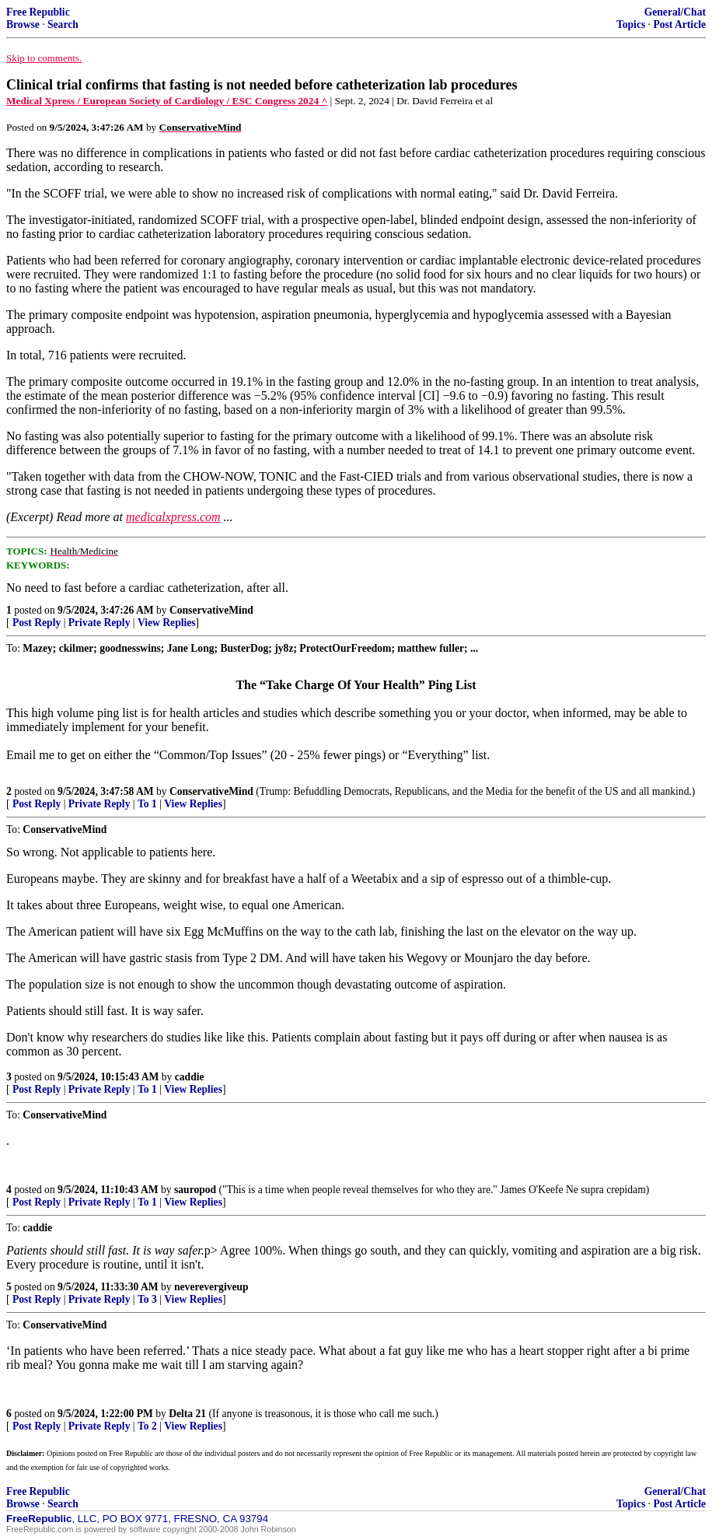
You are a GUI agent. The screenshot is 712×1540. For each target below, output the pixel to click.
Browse (23, 24)
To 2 (147, 1426)
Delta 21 (187, 1413)
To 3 (147, 1299)
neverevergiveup (211, 1287)
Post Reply (36, 622)
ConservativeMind (211, 610)
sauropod (195, 1189)
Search (63, 24)
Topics (630, 24)
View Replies (167, 622)
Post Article (679, 24)
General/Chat (675, 12)
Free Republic (38, 12)
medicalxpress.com (173, 516)
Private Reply (99, 622)
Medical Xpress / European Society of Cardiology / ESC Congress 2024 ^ (166, 101)
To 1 (147, 804)
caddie (189, 1077)
